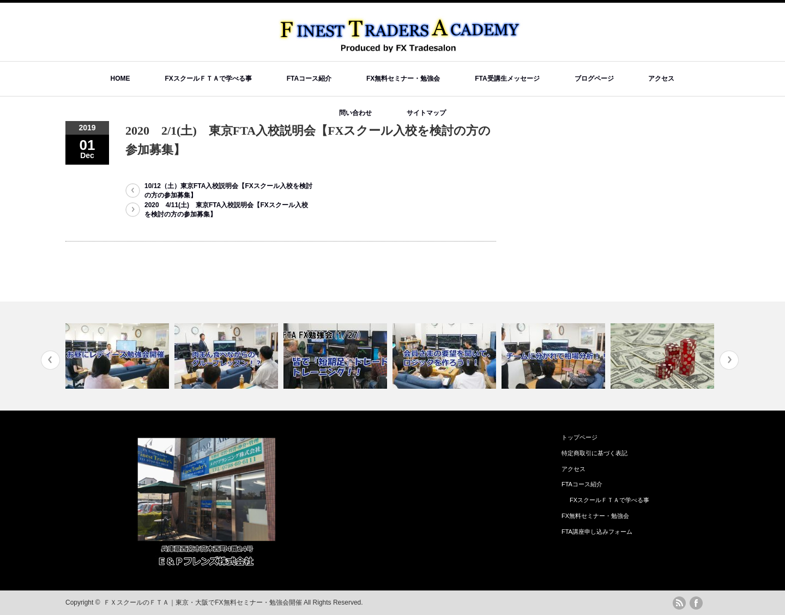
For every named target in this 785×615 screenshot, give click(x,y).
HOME (120, 78)
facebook (696, 603)
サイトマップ (426, 113)
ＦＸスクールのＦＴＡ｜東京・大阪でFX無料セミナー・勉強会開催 (202, 602)
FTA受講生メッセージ (507, 78)
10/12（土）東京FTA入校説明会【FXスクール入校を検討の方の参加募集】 (228, 190)
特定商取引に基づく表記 (594, 453)
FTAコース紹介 (309, 78)
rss (679, 603)
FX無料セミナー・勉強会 (403, 78)
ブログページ (594, 78)
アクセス (661, 78)
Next (729, 360)
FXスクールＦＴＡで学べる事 (208, 78)
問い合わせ (355, 113)
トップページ (579, 437)
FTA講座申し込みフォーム (596, 531)
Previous (50, 360)
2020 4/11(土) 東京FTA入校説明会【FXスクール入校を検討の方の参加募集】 (226, 209)
